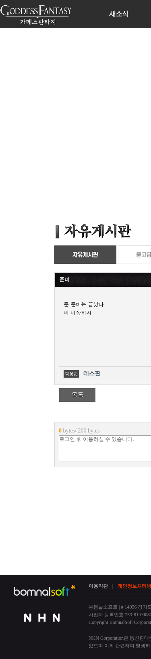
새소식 (118, 14)
